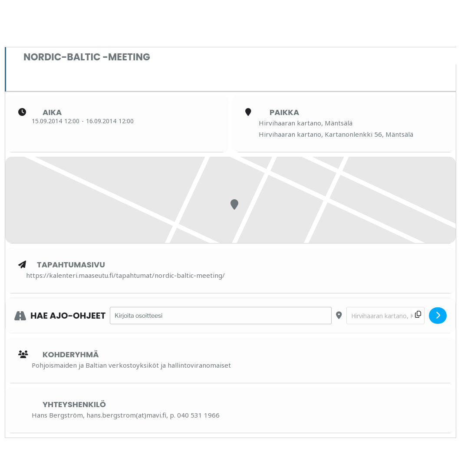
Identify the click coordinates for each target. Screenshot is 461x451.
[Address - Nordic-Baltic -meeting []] (221, 316)
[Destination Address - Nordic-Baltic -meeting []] (385, 316)
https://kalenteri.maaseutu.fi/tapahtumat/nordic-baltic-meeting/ (125, 275)
